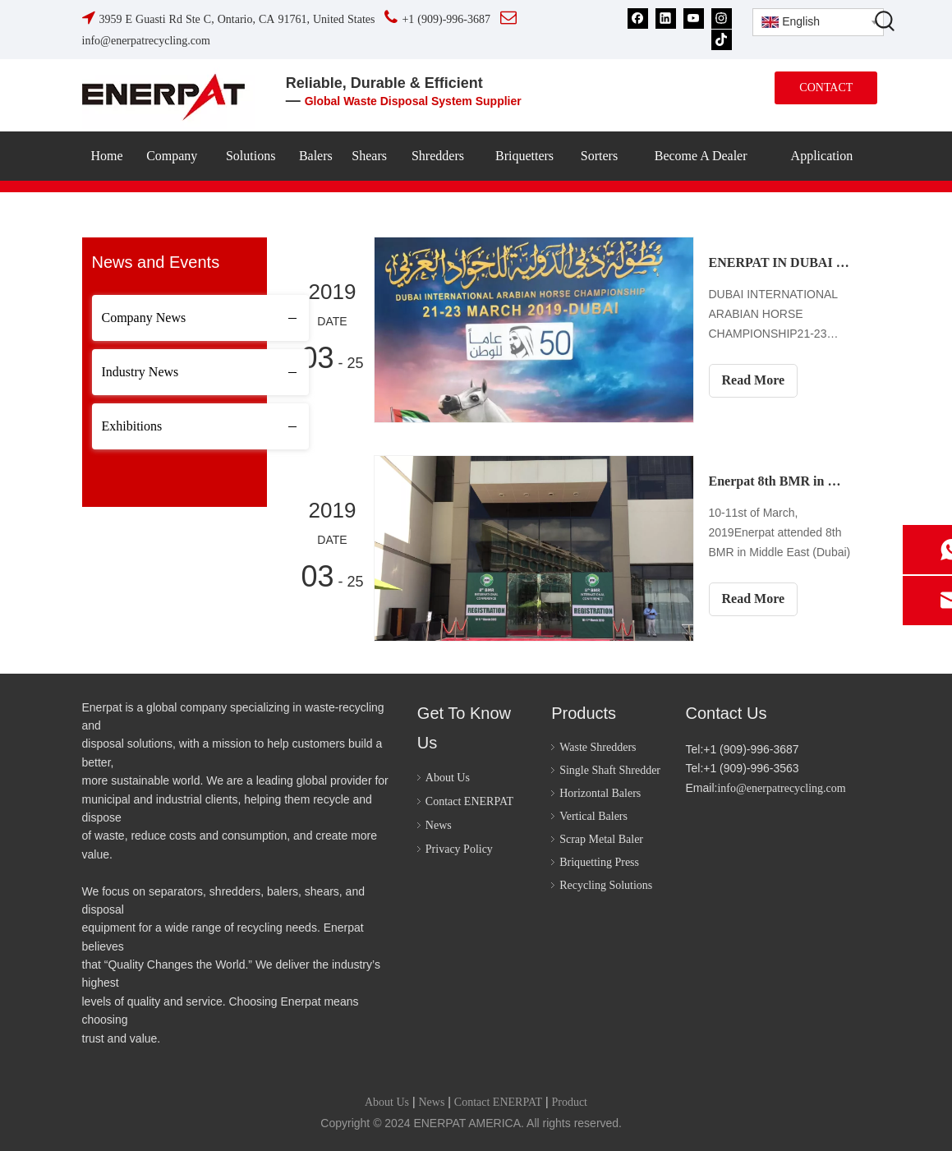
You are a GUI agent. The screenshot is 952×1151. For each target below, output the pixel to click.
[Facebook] (638, 18)
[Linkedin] (665, 18)
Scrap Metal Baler (601, 839)
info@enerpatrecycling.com (781, 788)
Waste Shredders (597, 747)
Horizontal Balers (600, 793)
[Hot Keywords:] (885, 20)
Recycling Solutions (605, 885)
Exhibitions (132, 426)
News (438, 825)
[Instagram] (721, 18)
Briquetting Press (599, 862)
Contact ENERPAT (469, 801)
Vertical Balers (593, 816)
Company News (144, 318)
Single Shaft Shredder (609, 770)
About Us (447, 777)
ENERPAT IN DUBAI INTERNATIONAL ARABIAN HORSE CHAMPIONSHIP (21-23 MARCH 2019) (781, 262)
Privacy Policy (459, 849)
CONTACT (826, 87)
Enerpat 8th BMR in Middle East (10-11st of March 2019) (781, 481)
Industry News (140, 372)
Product (569, 1102)
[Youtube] (693, 18)
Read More (753, 380)
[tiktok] (721, 39)
